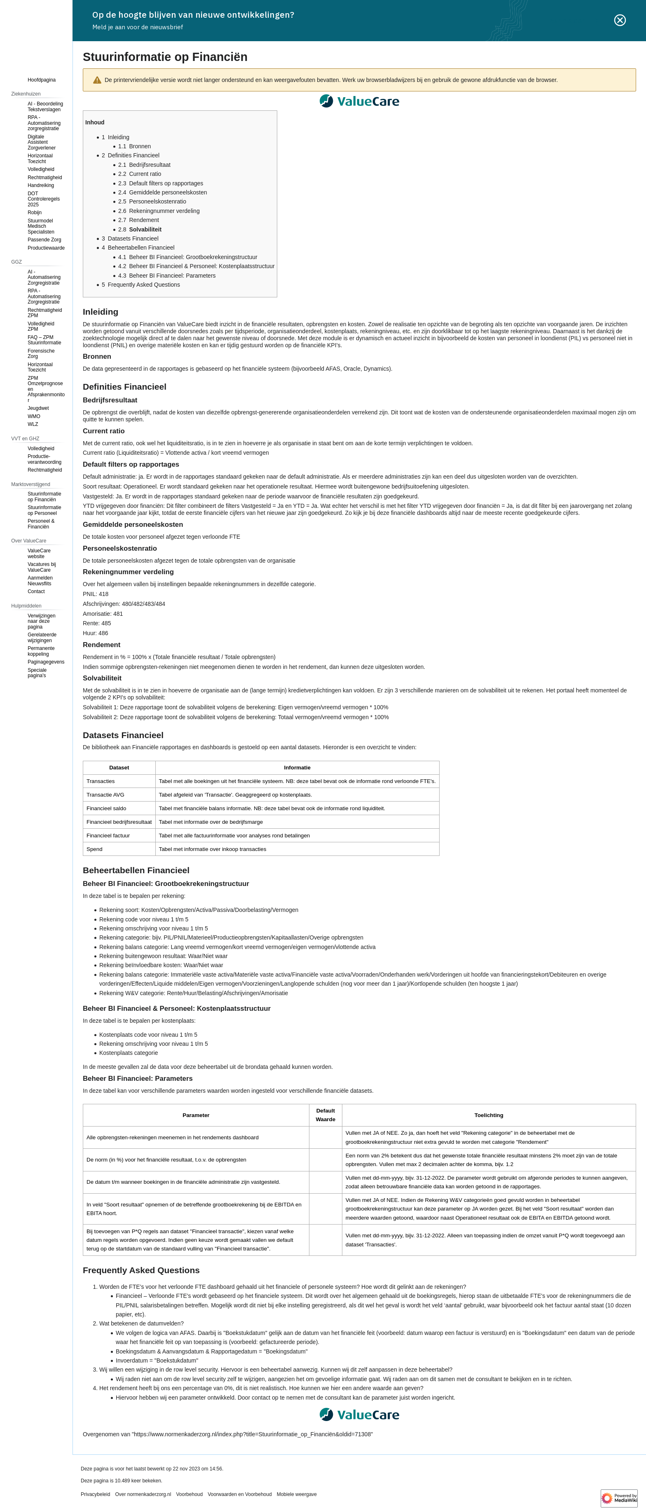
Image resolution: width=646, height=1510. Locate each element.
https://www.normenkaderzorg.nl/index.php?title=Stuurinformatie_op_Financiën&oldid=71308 (252, 1434)
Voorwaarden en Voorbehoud (240, 1494)
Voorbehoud (189, 1494)
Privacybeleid (95, 1494)
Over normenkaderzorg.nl (143, 1494)
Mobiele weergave (297, 1494)
